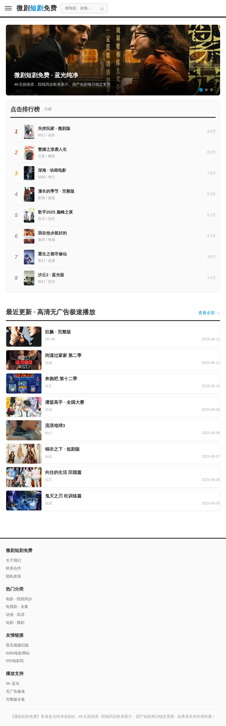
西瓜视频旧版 (17, 645)
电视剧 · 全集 (17, 606)
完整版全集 (15, 699)
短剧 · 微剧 (15, 622)
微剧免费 (36, 8)
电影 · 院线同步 (19, 599)
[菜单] (8, 8)
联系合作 (13, 568)
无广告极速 (15, 691)
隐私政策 (13, 576)
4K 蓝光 (12, 683)
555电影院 (15, 661)
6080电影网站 (18, 653)
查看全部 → (209, 312)
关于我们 (13, 560)
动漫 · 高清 (15, 614)
